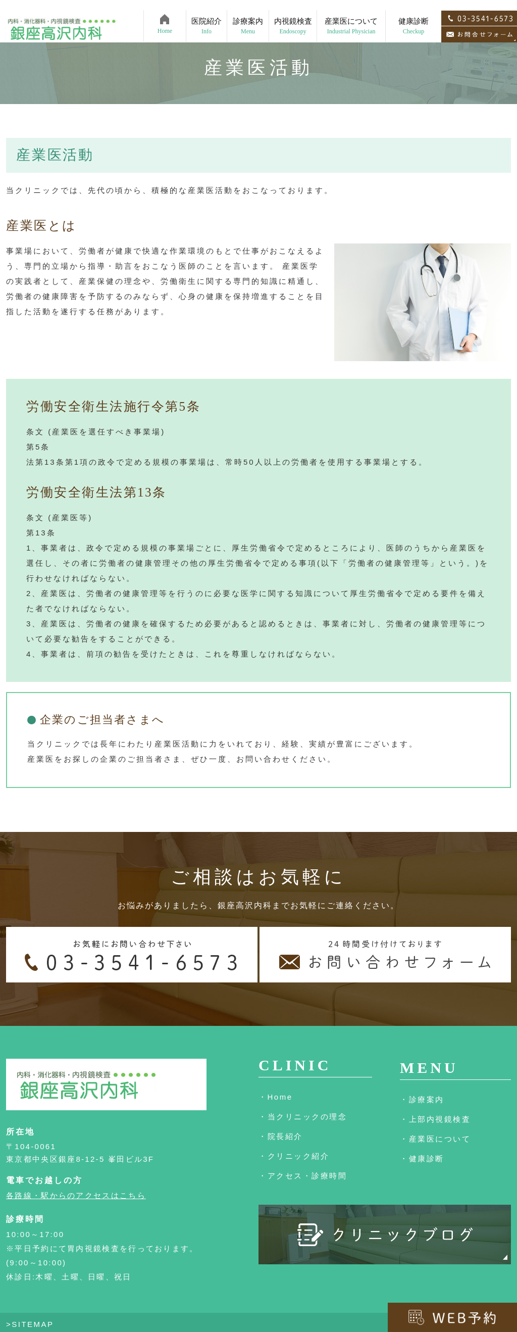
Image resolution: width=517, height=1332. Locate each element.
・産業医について (435, 1138)
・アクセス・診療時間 (302, 1175)
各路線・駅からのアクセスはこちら (76, 1195)
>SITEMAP (30, 1324)
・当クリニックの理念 (302, 1116)
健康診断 (413, 16)
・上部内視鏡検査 (435, 1119)
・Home (275, 1097)
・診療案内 (422, 1099)
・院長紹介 (280, 1136)
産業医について (351, 16)
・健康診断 (422, 1158)
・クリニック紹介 (293, 1156)
